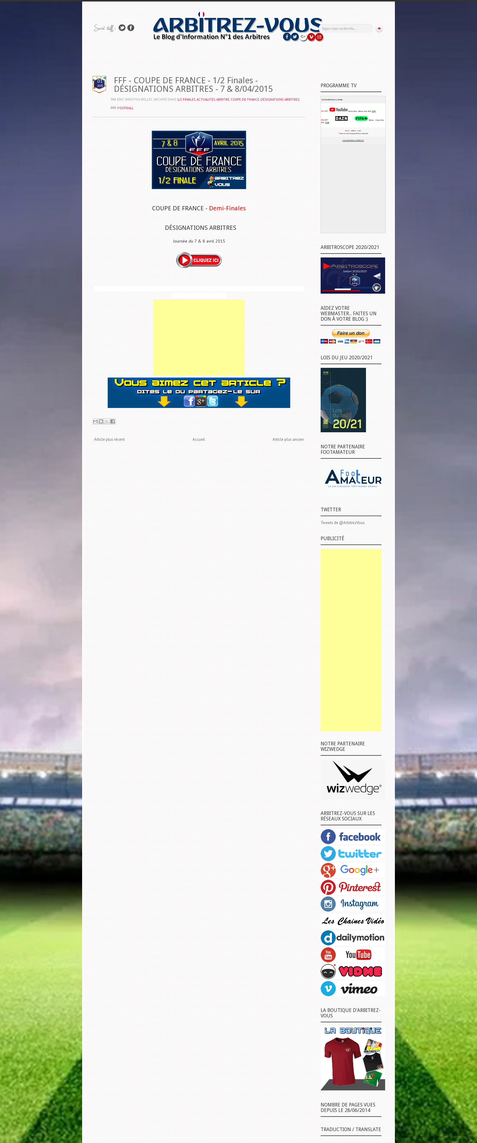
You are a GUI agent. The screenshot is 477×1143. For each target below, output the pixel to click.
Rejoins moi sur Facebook (130, 27)
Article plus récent (109, 439)
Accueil (199, 439)
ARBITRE (222, 99)
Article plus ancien (288, 439)
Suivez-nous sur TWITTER (122, 27)
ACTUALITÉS (206, 99)
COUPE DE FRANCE (245, 99)
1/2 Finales (186, 99)
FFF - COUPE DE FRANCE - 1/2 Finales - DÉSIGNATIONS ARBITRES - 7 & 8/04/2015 (193, 84)
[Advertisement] (199, 337)
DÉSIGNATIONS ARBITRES (279, 99)
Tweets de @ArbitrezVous (343, 522)
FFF (113, 108)
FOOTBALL (125, 108)
